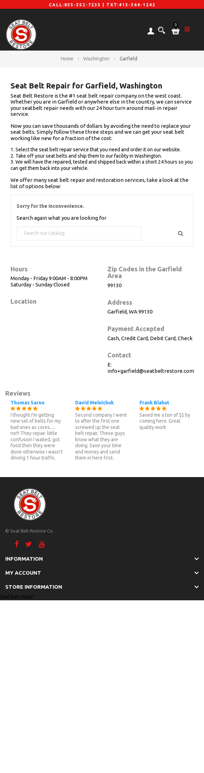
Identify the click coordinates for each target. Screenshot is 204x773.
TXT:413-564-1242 (131, 4)
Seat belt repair (16, 597)
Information (24, 559)
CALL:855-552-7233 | (77, 4)
